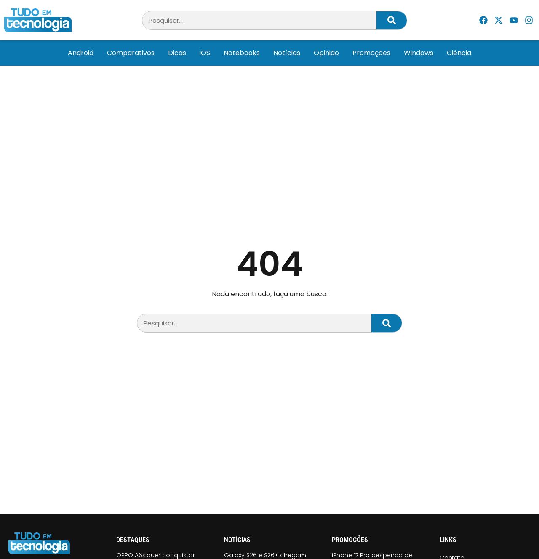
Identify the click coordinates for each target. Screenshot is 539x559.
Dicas (177, 53)
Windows (418, 53)
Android (80, 53)
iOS (205, 53)
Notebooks (242, 53)
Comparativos (131, 53)
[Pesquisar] (391, 20)
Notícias (286, 53)
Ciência (459, 53)
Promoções (371, 53)
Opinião (326, 53)
